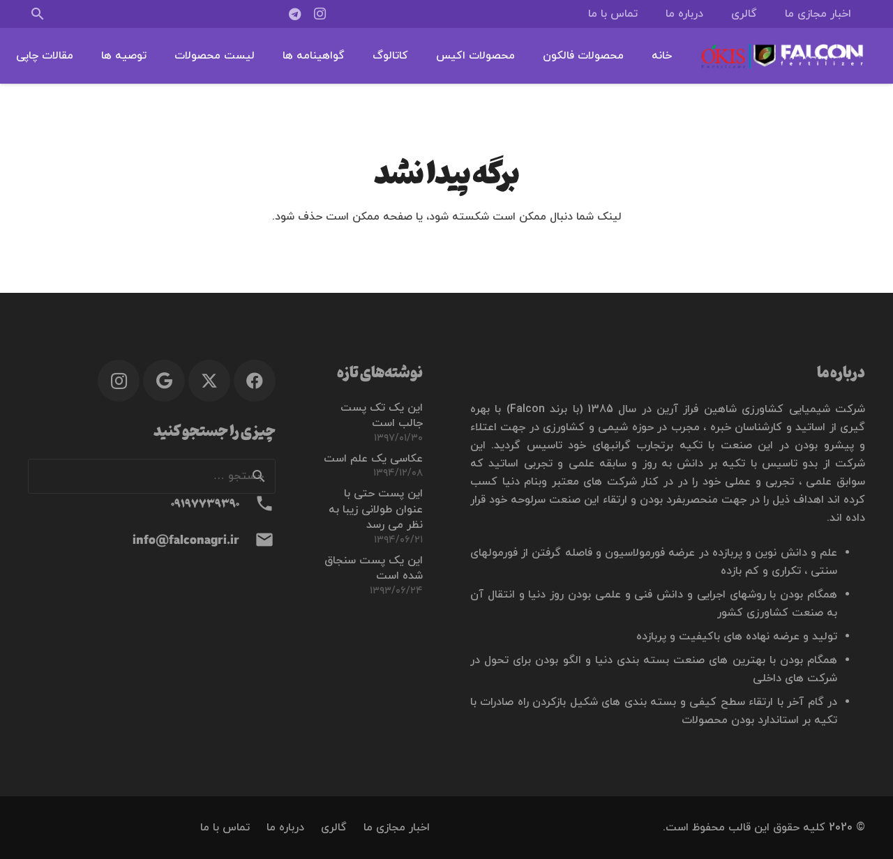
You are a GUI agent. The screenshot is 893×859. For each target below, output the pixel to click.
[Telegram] (295, 13)
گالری (334, 827)
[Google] (164, 381)
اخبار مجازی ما (396, 827)
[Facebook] (255, 381)
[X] (209, 381)
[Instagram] (320, 13)
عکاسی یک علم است (373, 458)
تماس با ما (225, 827)
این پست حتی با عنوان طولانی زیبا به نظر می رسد (376, 509)
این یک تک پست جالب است (381, 415)
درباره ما (285, 827)
